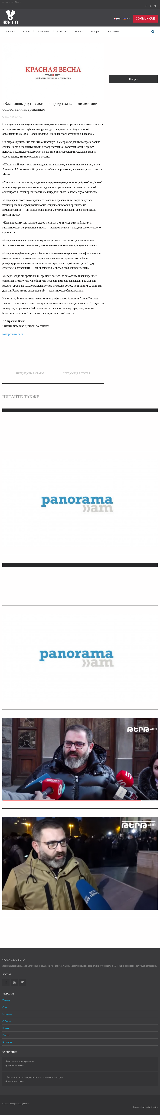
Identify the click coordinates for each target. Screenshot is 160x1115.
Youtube (150, 6)
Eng (117, 18)
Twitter (155, 6)
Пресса (79, 31)
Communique (145, 18)
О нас (26, 31)
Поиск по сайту (153, 31)
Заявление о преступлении (20, 1061)
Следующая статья (76, 373)
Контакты (113, 31)
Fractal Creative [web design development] (151, 1107)
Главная (10, 31)
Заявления (43, 31)
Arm (126, 18)
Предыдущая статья (30, 373)
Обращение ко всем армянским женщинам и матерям (34, 1077)
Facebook (145, 6)
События (62, 31)
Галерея (95, 31)
